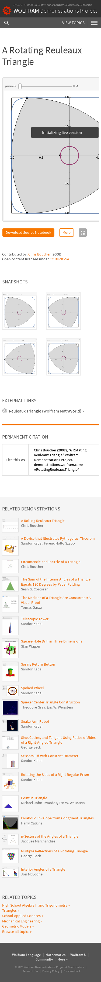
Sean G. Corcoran (34, 589)
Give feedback (72, 971)
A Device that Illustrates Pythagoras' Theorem (58, 538)
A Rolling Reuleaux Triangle (43, 520)
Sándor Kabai (31, 543)
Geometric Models (16, 926)
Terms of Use (30, 971)
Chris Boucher (39, 254)
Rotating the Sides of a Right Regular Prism (55, 774)
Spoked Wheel (32, 687)
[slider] (45, 86)
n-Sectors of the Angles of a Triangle (49, 836)
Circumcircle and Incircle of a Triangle (51, 561)
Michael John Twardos (39, 802)
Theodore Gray (33, 707)
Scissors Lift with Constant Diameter (49, 755)
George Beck (31, 747)
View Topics (73, 22)
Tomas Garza (31, 607)
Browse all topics (15, 931)
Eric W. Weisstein (60, 707)
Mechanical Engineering (21, 921)
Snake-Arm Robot (35, 721)
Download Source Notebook (28, 232)
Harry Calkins (31, 823)
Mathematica (83, 5)
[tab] (19, 311)
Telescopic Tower (34, 618)
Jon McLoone (32, 874)
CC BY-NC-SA (59, 259)
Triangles (9, 910)
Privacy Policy (51, 971)
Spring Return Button (38, 664)
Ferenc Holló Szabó (59, 543)
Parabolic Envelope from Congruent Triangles (57, 818)
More (66, 232)
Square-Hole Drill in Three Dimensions (51, 641)
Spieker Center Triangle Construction (50, 702)
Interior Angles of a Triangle (43, 869)
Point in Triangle (34, 797)
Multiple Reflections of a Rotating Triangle (54, 851)
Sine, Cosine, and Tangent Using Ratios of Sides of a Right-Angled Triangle (58, 740)
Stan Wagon (30, 646)
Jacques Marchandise (38, 841)
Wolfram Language (54, 5)
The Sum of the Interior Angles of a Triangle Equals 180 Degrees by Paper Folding (55, 581)
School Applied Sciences (21, 915)
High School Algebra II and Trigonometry (34, 905)
